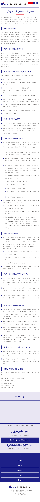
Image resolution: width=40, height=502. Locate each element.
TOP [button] (20, 455)
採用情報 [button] (20, 475)
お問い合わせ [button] (20, 480)
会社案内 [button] (20, 460)
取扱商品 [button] (20, 470)
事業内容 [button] (20, 465)
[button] (20, 440)
